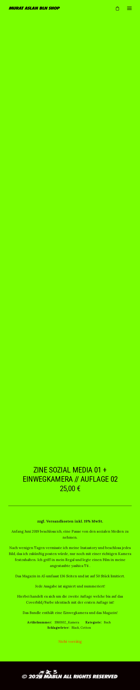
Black (75, 628)
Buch (107, 622)
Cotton (85, 628)
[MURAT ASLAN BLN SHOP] (34, 8)
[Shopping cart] (115, 8)
